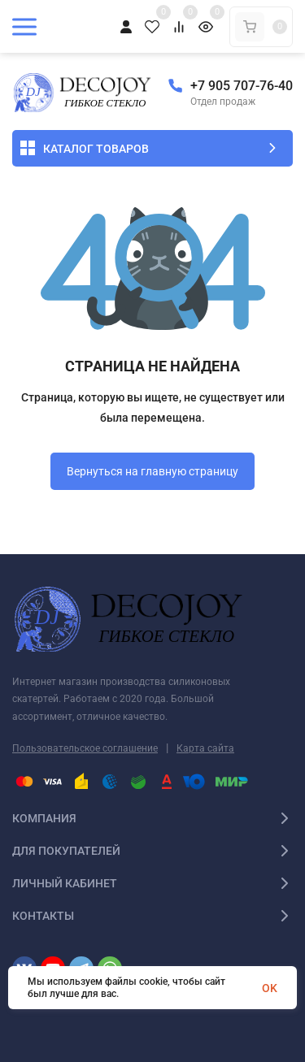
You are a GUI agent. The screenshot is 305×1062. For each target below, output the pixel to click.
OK (269, 988)
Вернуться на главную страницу (152, 471)
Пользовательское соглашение (85, 748)
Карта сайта (205, 748)
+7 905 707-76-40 (241, 85)
